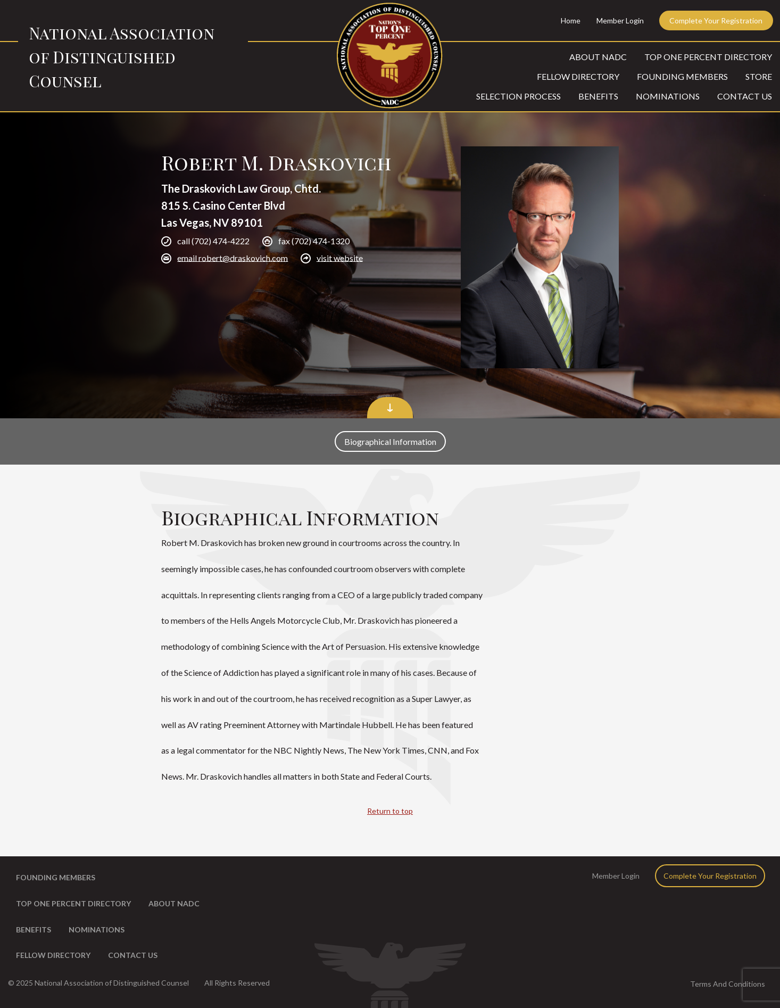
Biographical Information (390, 441)
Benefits (598, 96)
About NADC (598, 57)
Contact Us (744, 96)
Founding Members (682, 76)
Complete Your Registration (715, 20)
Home (570, 20)
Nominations (668, 96)
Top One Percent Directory (708, 57)
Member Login (620, 20)
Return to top (390, 810)
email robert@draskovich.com (232, 257)
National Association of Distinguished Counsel (121, 57)
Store (758, 76)
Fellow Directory (578, 76)
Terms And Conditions (727, 983)
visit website (340, 257)
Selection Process (518, 96)
